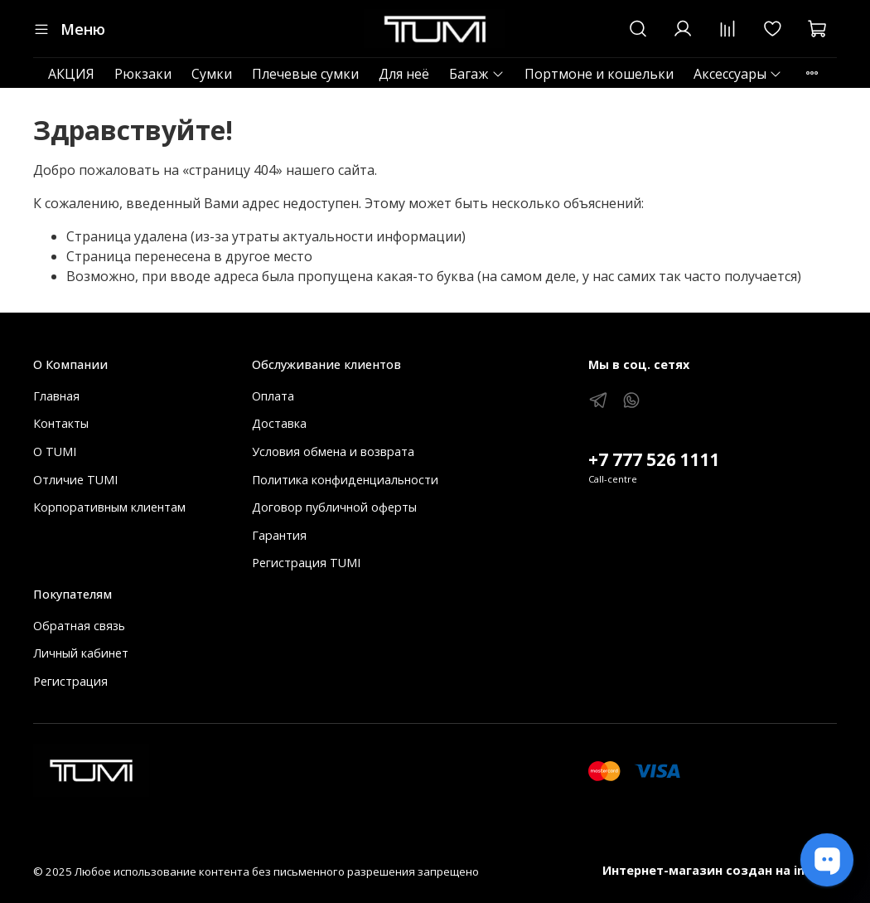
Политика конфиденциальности (345, 480)
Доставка (279, 423)
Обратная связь (79, 626)
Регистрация (70, 681)
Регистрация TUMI (306, 562)
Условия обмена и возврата (333, 451)
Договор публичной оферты (334, 507)
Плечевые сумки (305, 74)
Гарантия (279, 535)
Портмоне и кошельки (599, 74)
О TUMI (54, 451)
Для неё (404, 74)
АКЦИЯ (71, 74)
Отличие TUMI (75, 480)
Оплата (273, 396)
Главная (56, 396)
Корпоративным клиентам (109, 507)
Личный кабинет (80, 653)
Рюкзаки (143, 74)
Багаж (476, 74)
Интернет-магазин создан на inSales (719, 870)
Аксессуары (738, 74)
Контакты (61, 423)
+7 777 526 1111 (654, 459)
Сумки (211, 74)
